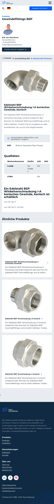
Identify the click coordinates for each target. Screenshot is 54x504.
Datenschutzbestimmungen (12, 488)
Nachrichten (7, 467)
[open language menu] (8, 8)
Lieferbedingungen (8, 491)
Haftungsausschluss (9, 485)
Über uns (5, 465)
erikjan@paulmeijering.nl (12, 45)
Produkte (8, 58)
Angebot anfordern (40, 8)
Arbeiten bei (7, 470)
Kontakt (5, 455)
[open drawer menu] (50, 3)
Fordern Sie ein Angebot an (15, 49)
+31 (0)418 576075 (9, 42)
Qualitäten (6, 443)
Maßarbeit (6, 452)
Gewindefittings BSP (23, 59)
